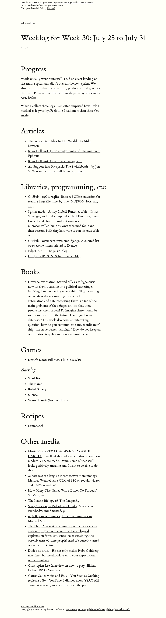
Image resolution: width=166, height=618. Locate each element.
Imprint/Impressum (75, 609)
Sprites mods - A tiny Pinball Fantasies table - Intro (62, 212)
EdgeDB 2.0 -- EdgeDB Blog (47, 251)
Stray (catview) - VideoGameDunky (52, 506)
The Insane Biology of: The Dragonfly (53, 501)
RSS (31, 2)
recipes (84, 2)
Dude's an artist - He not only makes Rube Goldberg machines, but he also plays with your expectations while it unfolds (63, 555)
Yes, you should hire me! (32, 606)
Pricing (67, 2)
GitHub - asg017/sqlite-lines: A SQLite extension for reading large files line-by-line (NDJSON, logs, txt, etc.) (64, 201)
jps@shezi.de (91, 609)
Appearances (46, 2)
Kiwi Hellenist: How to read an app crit (55, 161)
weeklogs (75, 2)
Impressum (58, 2)
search (90, 2)
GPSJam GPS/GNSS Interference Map (54, 256)
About (36, 2)
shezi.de (24, 2)
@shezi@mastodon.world (118, 609)
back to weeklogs (28, 23)
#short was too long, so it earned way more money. (62, 476)
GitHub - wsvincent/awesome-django (54, 241)
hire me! (51, 8)
